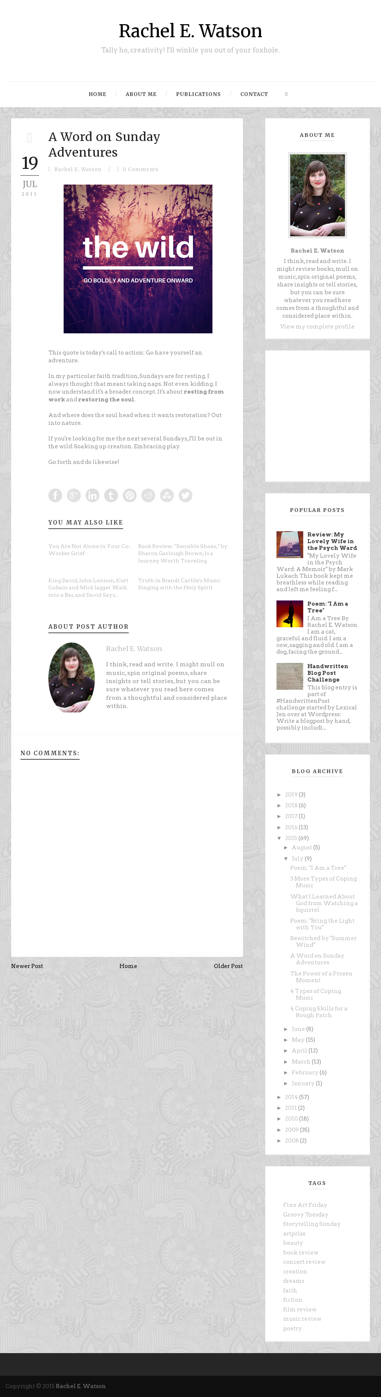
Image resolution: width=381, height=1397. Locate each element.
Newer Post (27, 966)
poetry (292, 1328)
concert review (304, 1262)
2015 (291, 838)
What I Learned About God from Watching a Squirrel (324, 903)
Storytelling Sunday (312, 1224)
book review (300, 1252)
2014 (292, 1097)
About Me (141, 94)
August (302, 847)
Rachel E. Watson (190, 31)
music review (302, 1319)
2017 (292, 816)
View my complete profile (317, 326)
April (300, 1050)
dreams (293, 1281)
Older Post (228, 966)
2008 (292, 1140)
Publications (198, 94)
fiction (292, 1300)
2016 (292, 827)
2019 (292, 794)
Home (97, 94)
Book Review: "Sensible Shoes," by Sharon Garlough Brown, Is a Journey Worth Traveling (182, 553)
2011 (291, 1108)
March (302, 1061)
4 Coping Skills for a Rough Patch (319, 1012)
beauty (293, 1243)
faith (290, 1290)
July (298, 858)
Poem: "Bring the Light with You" (322, 924)
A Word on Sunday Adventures (104, 144)
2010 (292, 1118)
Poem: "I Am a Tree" (318, 868)
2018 (292, 805)
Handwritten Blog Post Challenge (327, 673)
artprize (294, 1233)
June (299, 1029)
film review (300, 1309)
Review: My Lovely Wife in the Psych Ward (332, 541)
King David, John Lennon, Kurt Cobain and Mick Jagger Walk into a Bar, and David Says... (88, 587)
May (299, 1039)
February (306, 1072)
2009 (292, 1130)
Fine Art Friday (305, 1205)
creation (295, 1271)
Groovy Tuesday (306, 1214)
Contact (254, 94)
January (304, 1083)
